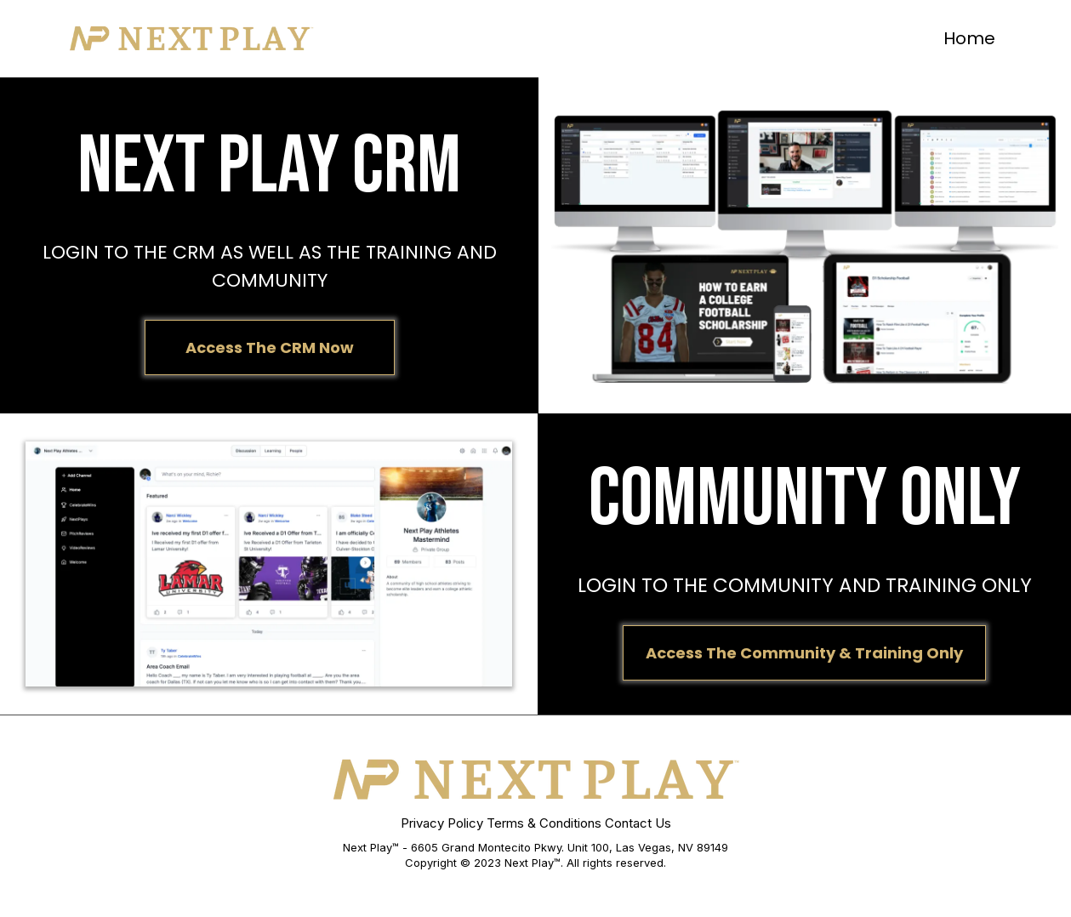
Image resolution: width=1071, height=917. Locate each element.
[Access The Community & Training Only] (804, 653)
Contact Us (638, 823)
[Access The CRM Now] (270, 347)
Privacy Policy (442, 823)
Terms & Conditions (544, 823)
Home (969, 38)
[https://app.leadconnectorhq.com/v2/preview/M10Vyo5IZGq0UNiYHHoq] (191, 38)
